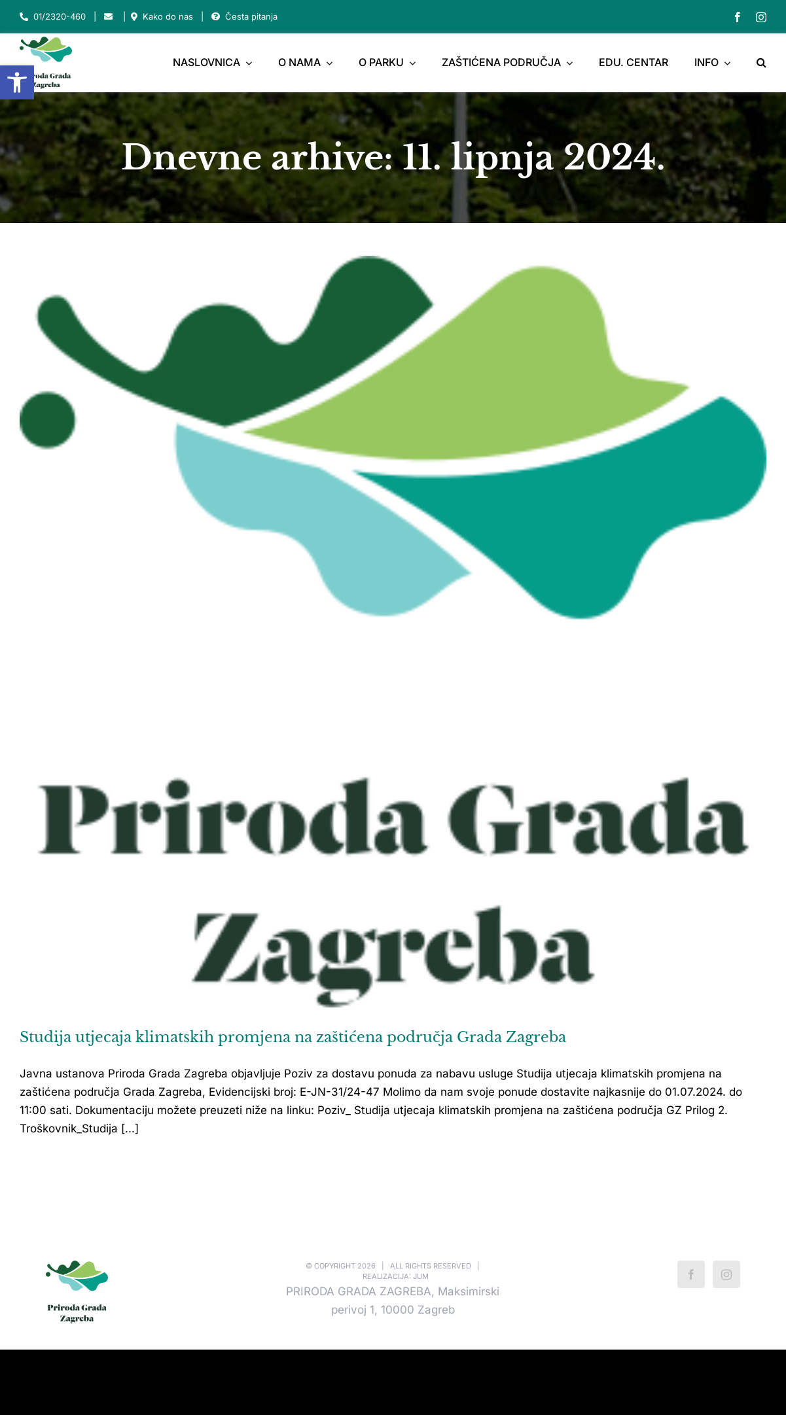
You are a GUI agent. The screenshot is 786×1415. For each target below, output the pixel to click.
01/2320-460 (59, 16)
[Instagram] (726, 1274)
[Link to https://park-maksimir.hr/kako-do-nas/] (134, 16)
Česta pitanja (251, 16)
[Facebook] (691, 1274)
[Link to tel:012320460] (24, 16)
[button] (17, 82)
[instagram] (761, 17)
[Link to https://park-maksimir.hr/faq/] (215, 16)
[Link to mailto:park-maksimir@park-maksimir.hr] (108, 16)
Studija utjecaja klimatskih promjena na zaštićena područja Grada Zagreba (293, 1037)
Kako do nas (168, 16)
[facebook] (737, 17)
